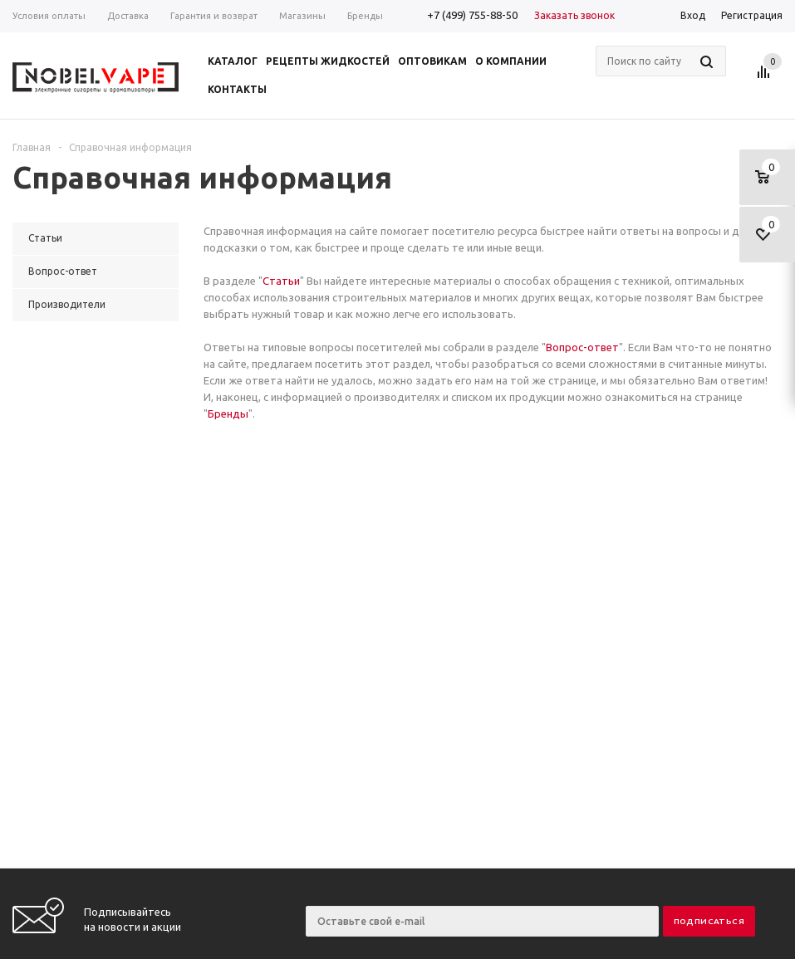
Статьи (281, 280)
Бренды (228, 413)
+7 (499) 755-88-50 (472, 15)
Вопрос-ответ (582, 347)
